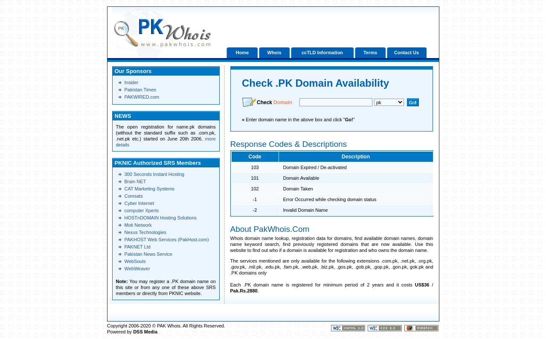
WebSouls (135, 261)
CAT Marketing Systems (150, 188)
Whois (274, 52)
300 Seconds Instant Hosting (155, 174)
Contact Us (406, 52)
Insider (132, 82)
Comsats (134, 196)
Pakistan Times (141, 89)
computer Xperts (142, 210)
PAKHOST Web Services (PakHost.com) (167, 239)
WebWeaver (137, 268)
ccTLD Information (322, 52)
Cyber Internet (139, 203)
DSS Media (145, 331)
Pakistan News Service (149, 254)
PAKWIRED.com (142, 96)
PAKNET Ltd (138, 246)
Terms (370, 52)
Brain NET (135, 181)
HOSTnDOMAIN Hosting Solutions (161, 217)
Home (242, 52)
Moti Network (138, 225)
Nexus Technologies (145, 232)
